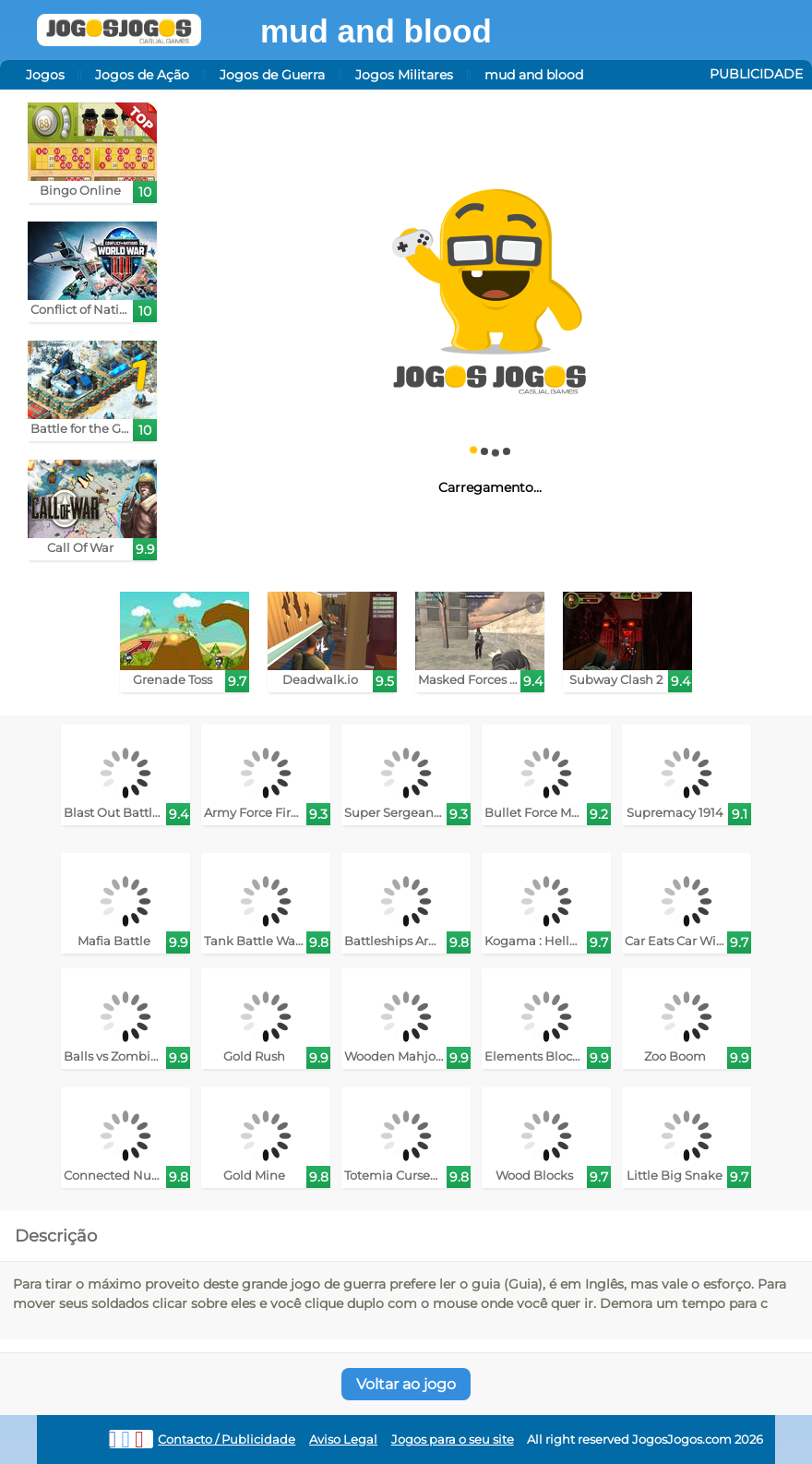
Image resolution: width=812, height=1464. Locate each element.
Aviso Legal (343, 1439)
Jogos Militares (404, 74)
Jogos (45, 74)
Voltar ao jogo (406, 1384)
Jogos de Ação (142, 74)
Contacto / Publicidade (226, 1439)
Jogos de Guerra (272, 74)
